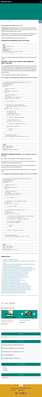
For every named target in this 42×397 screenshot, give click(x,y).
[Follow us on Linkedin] (21, 393)
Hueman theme (28, 390)
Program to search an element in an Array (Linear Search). (17, 270)
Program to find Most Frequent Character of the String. (17, 288)
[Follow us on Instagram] (19, 393)
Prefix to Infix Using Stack (24, 320)
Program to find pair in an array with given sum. (15, 275)
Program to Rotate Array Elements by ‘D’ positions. (16, 272)
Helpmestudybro (6, 1)
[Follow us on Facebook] (16, 393)
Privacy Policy (5, 370)
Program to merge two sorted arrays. (12, 278)
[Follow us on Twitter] (26, 393)
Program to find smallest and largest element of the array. (17, 267)
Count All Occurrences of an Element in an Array (13, 351)
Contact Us (5, 368)
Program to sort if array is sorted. (11, 281)
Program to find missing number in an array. (14, 280)
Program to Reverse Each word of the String (14, 292)
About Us (5, 367)
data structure (9, 21)
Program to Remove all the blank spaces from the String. (17, 289)
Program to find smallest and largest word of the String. (17, 286)
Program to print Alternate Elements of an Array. (15, 283)
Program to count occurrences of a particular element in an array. (19, 269)
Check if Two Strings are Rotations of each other (13, 344)
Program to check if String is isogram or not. (14, 291)
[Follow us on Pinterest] (23, 393)
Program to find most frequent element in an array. (16, 273)
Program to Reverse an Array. (10, 259)
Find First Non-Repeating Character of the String (13, 348)
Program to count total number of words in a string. (16, 284)
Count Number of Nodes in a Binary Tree (11, 358)
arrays (3, 21)
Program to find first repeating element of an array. (16, 277)
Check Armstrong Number (7, 355)
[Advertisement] (21, 10)
